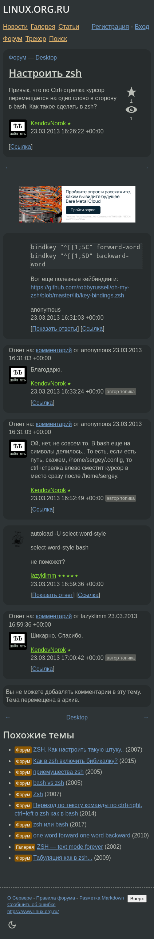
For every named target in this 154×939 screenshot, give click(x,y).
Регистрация (110, 26)
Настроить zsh (45, 73)
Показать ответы (54, 329)
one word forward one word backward (81, 835)
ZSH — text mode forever (70, 847)
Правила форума (55, 898)
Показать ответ (52, 595)
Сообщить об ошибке (31, 904)
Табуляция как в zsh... (62, 858)
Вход (142, 26)
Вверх (137, 898)
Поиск (58, 38)
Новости (15, 26)
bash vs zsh (48, 783)
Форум (12, 38)
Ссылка (20, 147)
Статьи (68, 26)
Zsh (38, 794)
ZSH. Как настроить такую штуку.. (78, 749)
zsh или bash (50, 824)
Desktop (46, 57)
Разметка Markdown (101, 898)
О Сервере (19, 898)
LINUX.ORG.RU (36, 9)
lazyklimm (43, 576)
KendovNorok (48, 123)
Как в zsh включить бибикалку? (75, 761)
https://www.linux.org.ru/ (33, 911)
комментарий (54, 350)
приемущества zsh (58, 772)
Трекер (35, 38)
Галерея (43, 26)
